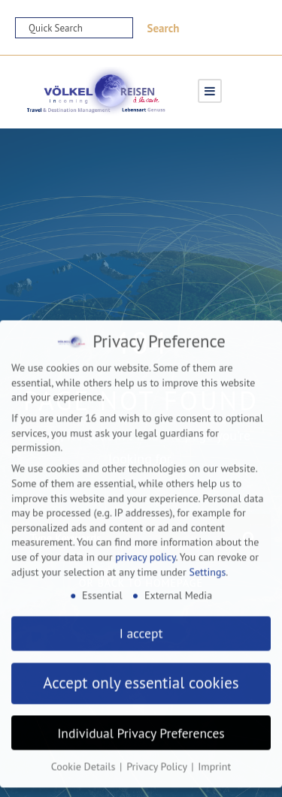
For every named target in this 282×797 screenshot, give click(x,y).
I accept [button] (141, 624)
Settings (207, 562)
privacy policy (145, 547)
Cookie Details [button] (84, 758)
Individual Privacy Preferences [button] (140, 723)
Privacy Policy (158, 758)
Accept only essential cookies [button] (140, 674)
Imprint (214, 758)
